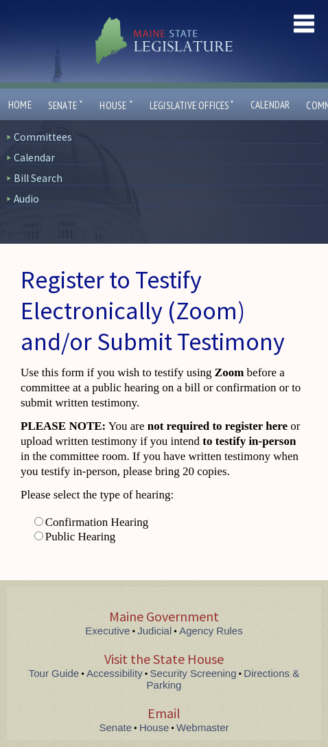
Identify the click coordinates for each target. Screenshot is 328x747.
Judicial (154, 630)
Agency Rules (211, 630)
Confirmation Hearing (97, 522)
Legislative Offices (192, 105)
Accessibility (114, 673)
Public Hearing (80, 536)
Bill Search (38, 178)
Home (20, 105)
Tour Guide (54, 673)
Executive (107, 630)
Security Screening (193, 673)
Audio (26, 198)
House (115, 105)
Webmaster (202, 727)
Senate (66, 105)
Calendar (270, 105)
